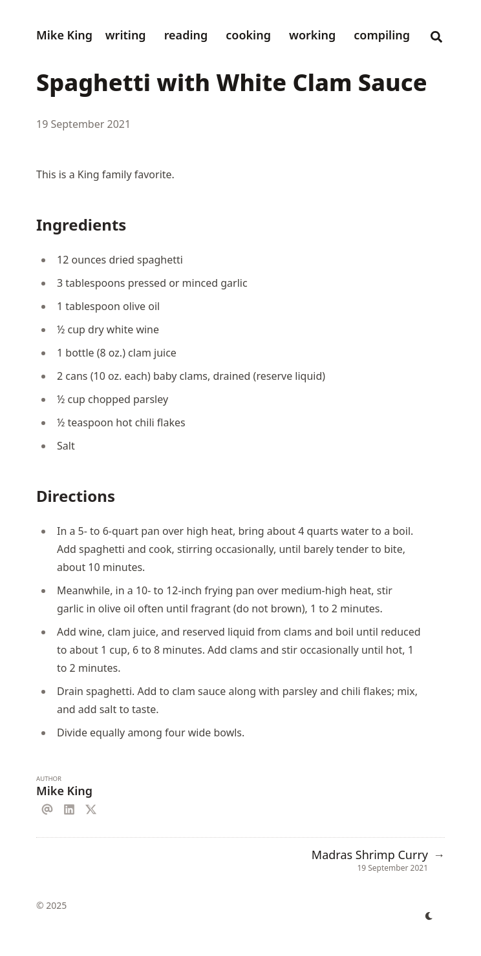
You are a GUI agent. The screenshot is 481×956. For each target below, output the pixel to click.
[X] (91, 807)
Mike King (64, 35)
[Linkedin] (69, 807)
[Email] (47, 807)
